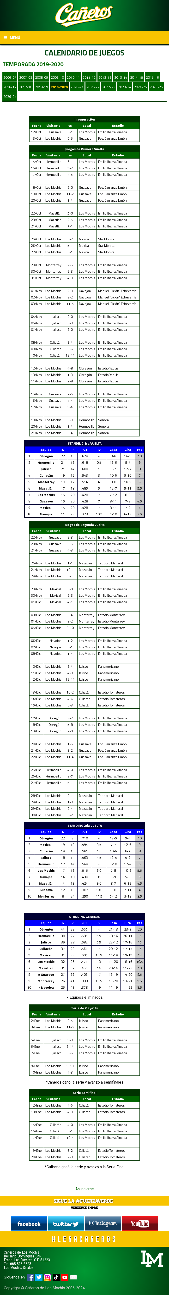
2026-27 (9, 96)
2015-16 (152, 77)
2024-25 (140, 86)
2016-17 (9, 86)
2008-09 (41, 77)
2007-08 (25, 77)
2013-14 (120, 77)
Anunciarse (84, 1189)
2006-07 (9, 77)
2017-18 (25, 86)
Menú (12, 37)
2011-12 (89, 77)
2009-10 (57, 77)
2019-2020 (59, 86)
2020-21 (77, 86)
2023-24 (124, 86)
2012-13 (104, 77)
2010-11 (73, 77)
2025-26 (156, 86)
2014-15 (136, 77)
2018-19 (41, 86)
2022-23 (108, 86)
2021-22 (92, 86)
